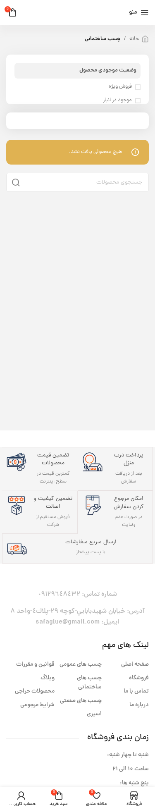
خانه (134, 39)
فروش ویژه (120, 87)
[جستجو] (77, 182)
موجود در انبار (117, 100)
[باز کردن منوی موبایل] (139, 12)
